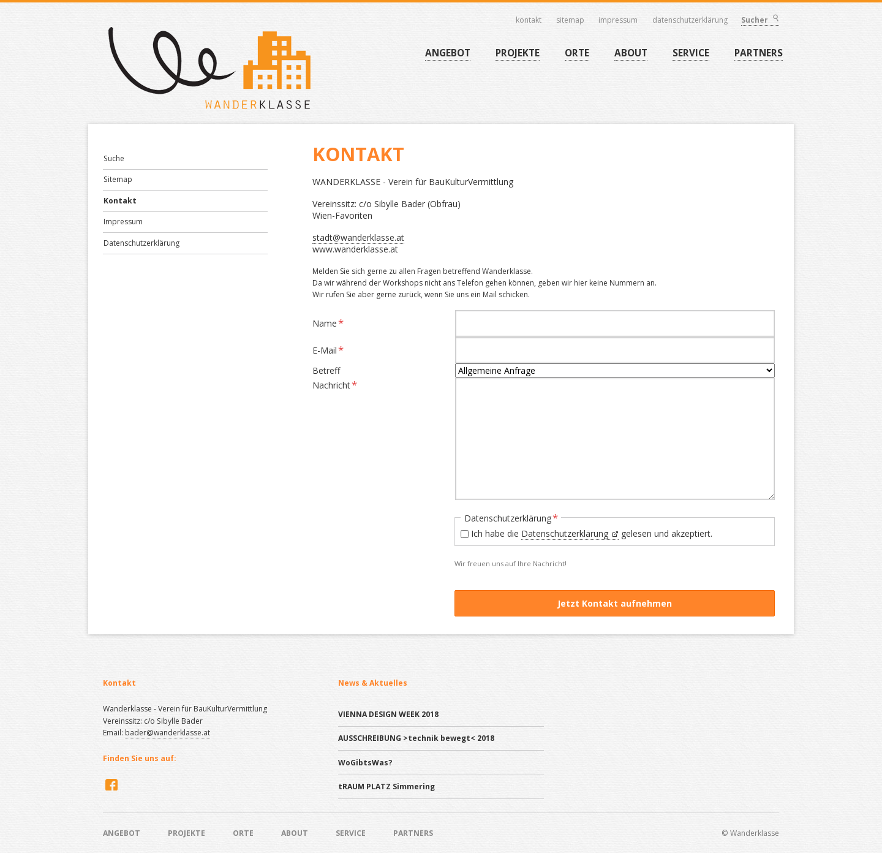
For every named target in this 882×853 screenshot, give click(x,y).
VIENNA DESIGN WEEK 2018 (388, 714)
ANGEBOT (447, 53)
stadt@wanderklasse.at (358, 237)
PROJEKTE (518, 53)
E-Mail (331, 350)
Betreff (326, 370)
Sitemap (571, 20)
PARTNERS (758, 53)
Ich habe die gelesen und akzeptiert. (591, 534)
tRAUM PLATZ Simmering (386, 786)
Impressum (618, 20)
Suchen (775, 19)
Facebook (110, 784)
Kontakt (529, 20)
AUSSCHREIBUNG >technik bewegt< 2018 (416, 738)
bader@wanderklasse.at (167, 732)
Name (331, 323)
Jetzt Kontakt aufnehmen (614, 603)
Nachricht (334, 384)
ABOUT (630, 53)
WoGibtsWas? (365, 762)
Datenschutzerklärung (690, 20)
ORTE (577, 53)
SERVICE (691, 53)
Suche (114, 158)
